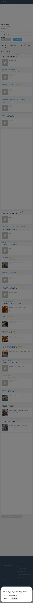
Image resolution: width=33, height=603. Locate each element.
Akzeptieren (14, 598)
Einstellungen (7, 598)
